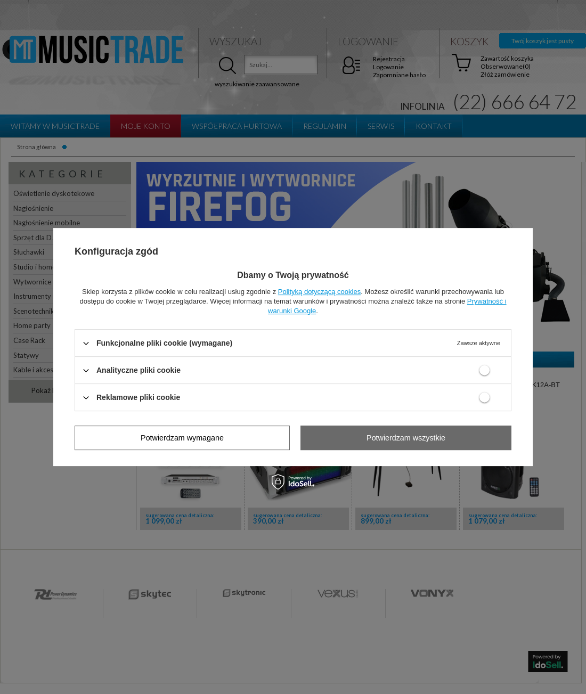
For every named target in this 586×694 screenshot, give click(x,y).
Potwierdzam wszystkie (406, 438)
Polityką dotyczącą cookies (319, 292)
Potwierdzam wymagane (182, 438)
